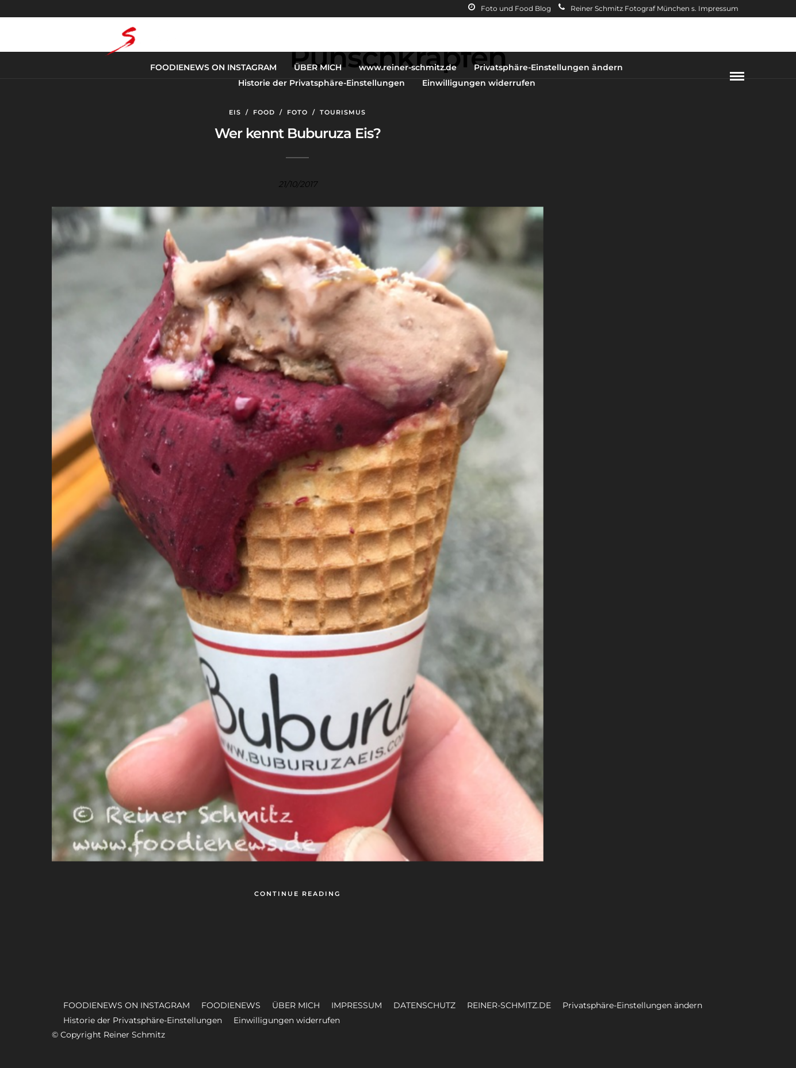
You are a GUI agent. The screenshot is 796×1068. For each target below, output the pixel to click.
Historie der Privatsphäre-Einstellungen (321, 83)
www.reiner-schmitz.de (408, 67)
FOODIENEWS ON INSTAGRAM (213, 67)
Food (264, 112)
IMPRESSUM (356, 1005)
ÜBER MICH (318, 67)
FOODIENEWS (231, 1005)
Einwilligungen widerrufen (478, 83)
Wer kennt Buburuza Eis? (298, 133)
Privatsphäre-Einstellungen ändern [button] (632, 1005)
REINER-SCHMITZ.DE (509, 1005)
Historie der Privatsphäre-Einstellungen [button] (142, 1020)
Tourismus (343, 112)
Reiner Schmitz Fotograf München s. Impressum (648, 8)
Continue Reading (297, 894)
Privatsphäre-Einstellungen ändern (548, 67)
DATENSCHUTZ (424, 1005)
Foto (297, 112)
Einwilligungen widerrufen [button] (287, 1020)
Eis (235, 112)
